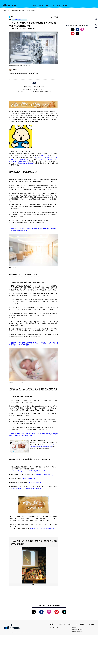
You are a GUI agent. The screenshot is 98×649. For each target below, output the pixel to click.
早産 (37, 72)
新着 (34, 6)
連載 (47, 6)
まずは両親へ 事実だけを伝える (34, 88)
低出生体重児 (31, 72)
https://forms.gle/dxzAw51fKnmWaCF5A (41, 529)
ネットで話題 (55, 6)
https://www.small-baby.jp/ (44, 475)
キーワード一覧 (54, 629)
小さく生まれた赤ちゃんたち (20, 20)
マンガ (41, 6)
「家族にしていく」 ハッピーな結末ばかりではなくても (34, 92)
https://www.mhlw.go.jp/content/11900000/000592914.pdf (27, 471)
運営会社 (74, 629)
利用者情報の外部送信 (77, 633)
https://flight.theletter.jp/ (25, 164)
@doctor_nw (45, 156)
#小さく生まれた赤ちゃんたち (21, 72)
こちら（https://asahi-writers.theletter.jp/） (43, 446)
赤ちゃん (11, 72)
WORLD (65, 6)
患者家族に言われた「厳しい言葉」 (34, 90)
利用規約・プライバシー (78, 631)
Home (5, 10)
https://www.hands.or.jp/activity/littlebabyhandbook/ (25, 489)
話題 (8, 10)
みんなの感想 (54, 17)
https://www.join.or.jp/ (36, 483)
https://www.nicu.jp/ (29, 479)
